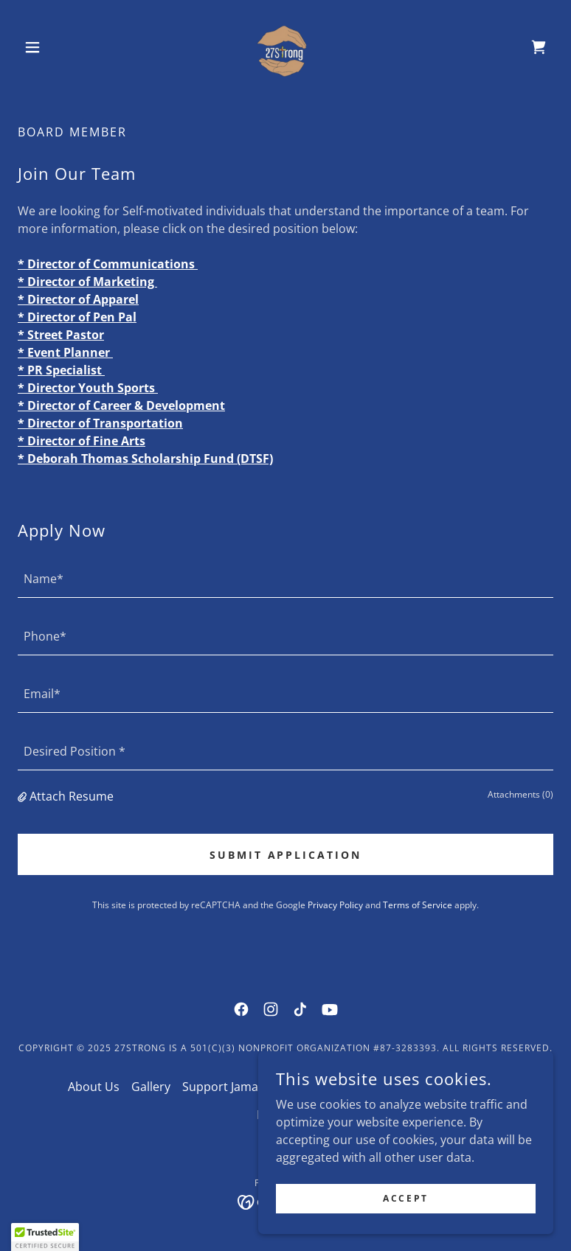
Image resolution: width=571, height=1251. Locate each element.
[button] (58, 47)
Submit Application (286, 855)
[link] (285, 47)
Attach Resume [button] (72, 796)
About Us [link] (94, 1086)
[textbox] (285, 578)
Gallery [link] (150, 1086)
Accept (405, 1198)
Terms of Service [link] (417, 905)
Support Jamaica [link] (228, 1086)
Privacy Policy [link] (335, 905)
